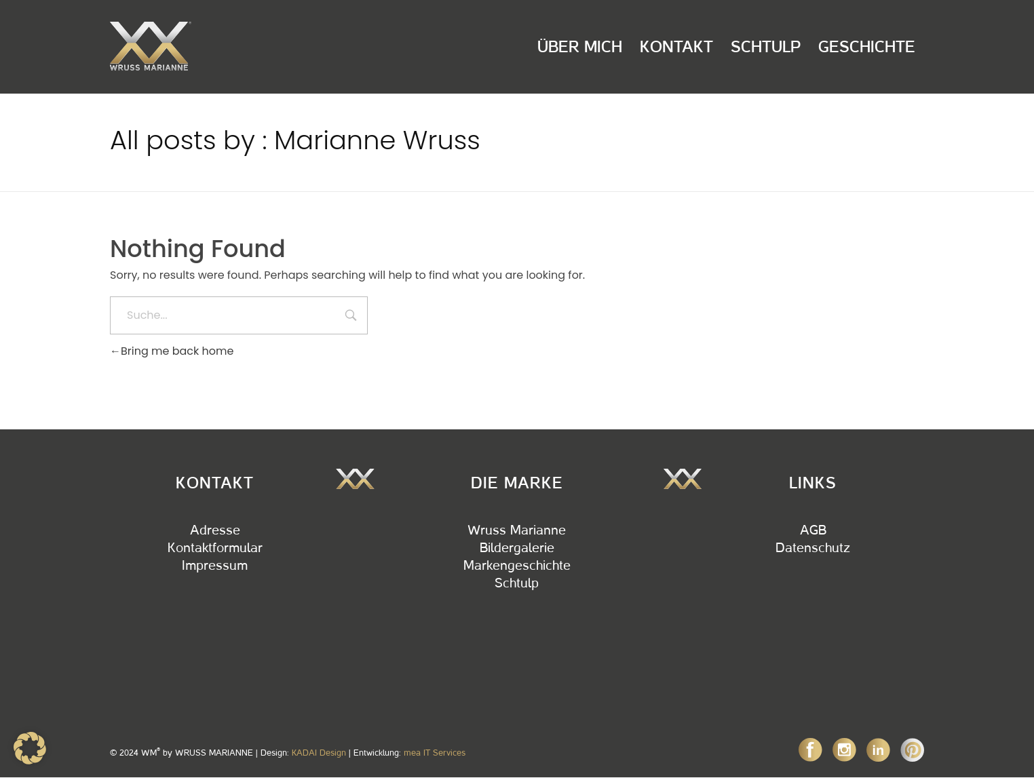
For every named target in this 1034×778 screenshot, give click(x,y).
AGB (813, 530)
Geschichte (866, 47)
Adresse (215, 530)
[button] (30, 748)
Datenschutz (813, 548)
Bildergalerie (517, 548)
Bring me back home (171, 351)
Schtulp (766, 47)
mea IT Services (434, 752)
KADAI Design (319, 752)
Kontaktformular (215, 548)
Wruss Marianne (516, 530)
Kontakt (676, 47)
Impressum (215, 565)
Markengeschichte (517, 565)
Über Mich (579, 47)
